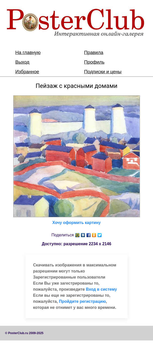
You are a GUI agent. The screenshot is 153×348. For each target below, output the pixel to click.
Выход (22, 62)
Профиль (94, 62)
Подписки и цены (102, 71)
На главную (28, 52)
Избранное (27, 71)
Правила (93, 52)
